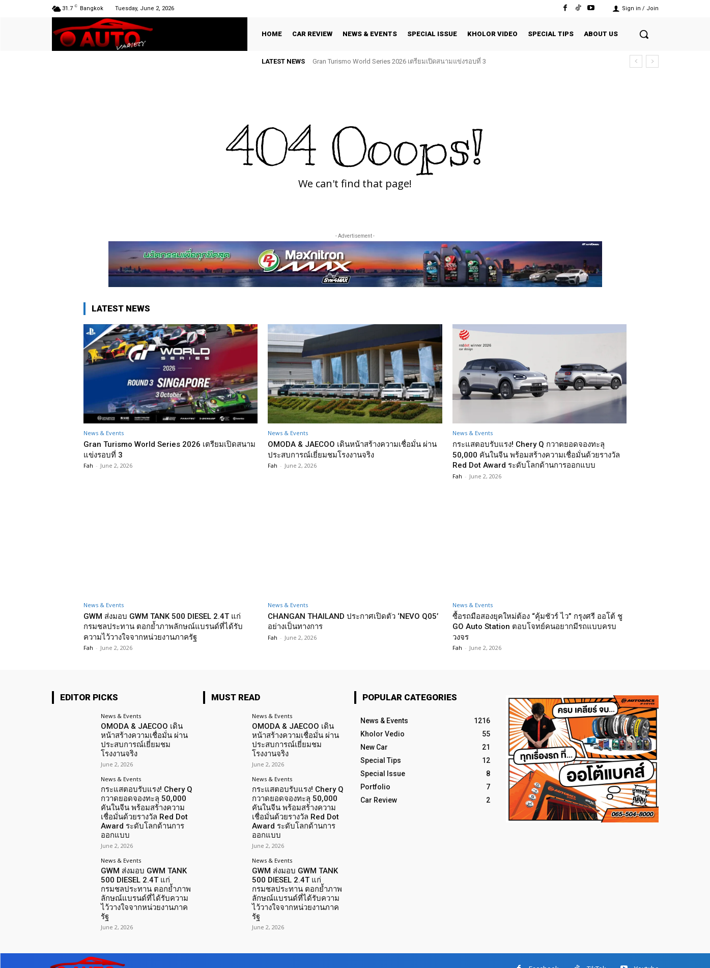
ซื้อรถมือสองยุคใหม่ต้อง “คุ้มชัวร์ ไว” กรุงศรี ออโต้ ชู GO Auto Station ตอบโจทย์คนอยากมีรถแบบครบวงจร (538, 636)
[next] (652, 61)
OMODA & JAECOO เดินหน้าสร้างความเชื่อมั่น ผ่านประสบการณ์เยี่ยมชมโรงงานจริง (354, 449)
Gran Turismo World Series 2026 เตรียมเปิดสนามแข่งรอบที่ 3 (399, 61)
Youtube (646, 952)
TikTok (596, 952)
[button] (644, 34)
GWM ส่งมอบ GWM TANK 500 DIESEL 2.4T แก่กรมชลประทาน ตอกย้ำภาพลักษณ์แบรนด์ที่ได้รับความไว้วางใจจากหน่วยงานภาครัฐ (168, 636)
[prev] (636, 61)
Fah (88, 465)
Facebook (544, 952)
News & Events (103, 433)
